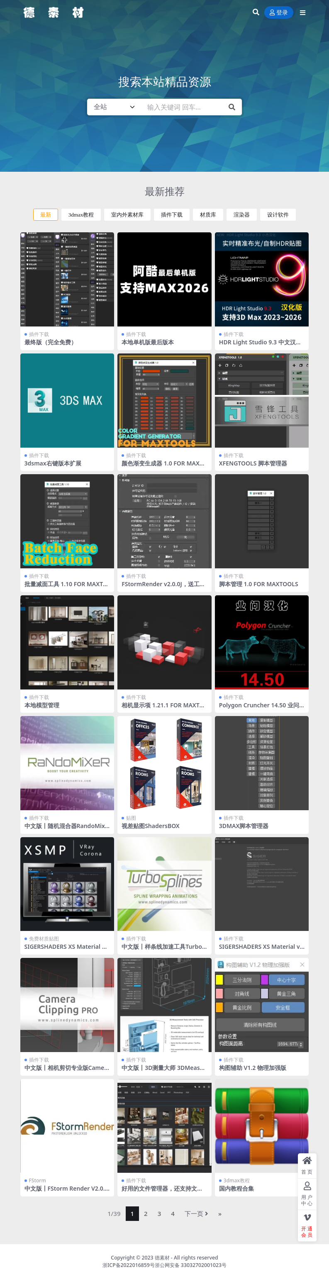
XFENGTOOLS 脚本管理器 (253, 463)
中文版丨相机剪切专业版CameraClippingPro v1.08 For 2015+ (65, 1071)
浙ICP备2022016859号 (128, 1265)
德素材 (162, 1257)
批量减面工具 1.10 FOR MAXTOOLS (65, 587)
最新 (45, 215)
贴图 (131, 817)
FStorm (37, 1180)
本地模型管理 (41, 705)
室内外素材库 (127, 215)
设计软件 (278, 215)
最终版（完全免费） (50, 342)
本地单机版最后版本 (148, 342)
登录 (279, 13)
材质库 (208, 215)
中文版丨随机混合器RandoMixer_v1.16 (66, 829)
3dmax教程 (81, 215)
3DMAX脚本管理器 (244, 826)
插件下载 (172, 215)
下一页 (196, 1213)
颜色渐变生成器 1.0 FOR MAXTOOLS (164, 466)
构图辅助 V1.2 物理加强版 (252, 1068)
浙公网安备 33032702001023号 (191, 1265)
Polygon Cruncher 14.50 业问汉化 (259, 708)
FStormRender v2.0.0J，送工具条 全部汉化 (163, 587)
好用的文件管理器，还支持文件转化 (162, 1191)
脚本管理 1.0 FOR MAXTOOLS (258, 584)
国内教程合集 (236, 1188)
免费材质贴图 (44, 938)
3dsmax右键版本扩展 (52, 463)
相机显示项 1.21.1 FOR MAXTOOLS (163, 708)
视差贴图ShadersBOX (151, 826)
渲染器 (242, 215)
